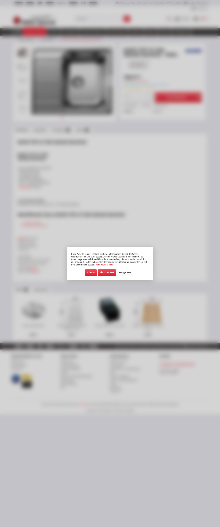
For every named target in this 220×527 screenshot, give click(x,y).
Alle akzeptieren (106, 272)
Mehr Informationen (104, 264)
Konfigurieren (125, 272)
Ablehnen (91, 272)
